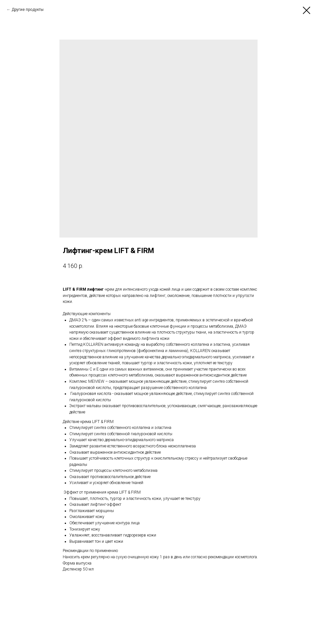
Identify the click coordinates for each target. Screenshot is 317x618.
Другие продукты (28, 9)
